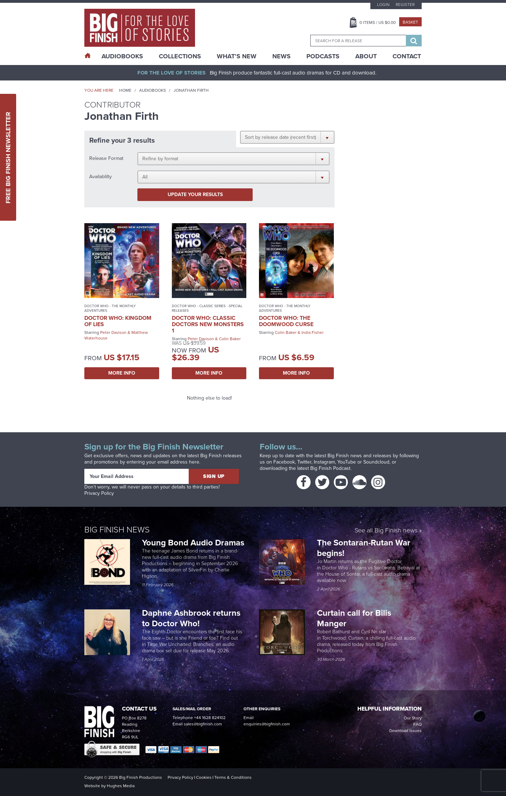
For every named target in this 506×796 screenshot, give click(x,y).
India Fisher (312, 332)
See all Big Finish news (386, 531)
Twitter (304, 462)
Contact (407, 56)
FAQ (417, 724)
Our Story (413, 718)
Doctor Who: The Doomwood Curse (286, 321)
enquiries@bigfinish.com (267, 724)
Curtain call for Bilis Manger (354, 618)
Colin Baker (230, 339)
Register (405, 4)
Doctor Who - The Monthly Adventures (110, 308)
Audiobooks (152, 90)
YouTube (346, 462)
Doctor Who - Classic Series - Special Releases (207, 308)
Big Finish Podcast (330, 468)
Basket (410, 22)
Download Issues (405, 730)
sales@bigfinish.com (203, 724)
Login (383, 4)
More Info (121, 373)
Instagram (324, 462)
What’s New (237, 56)
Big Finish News (117, 529)
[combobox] (358, 40)
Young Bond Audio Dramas (194, 542)
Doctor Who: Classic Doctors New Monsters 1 (208, 324)
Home (125, 90)
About (366, 56)
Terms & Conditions (233, 777)
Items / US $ (377, 22)
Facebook (284, 462)
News (281, 56)
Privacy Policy (99, 493)
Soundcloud (376, 462)
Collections (180, 56)
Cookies (204, 777)
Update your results (195, 194)
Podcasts (322, 56)
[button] (287, 137)
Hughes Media (121, 786)
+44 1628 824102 (210, 717)
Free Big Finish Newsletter (8, 157)
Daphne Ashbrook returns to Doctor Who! (191, 618)
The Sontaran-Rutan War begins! (363, 547)
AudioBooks (122, 56)
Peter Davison (113, 332)
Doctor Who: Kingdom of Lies (117, 321)
